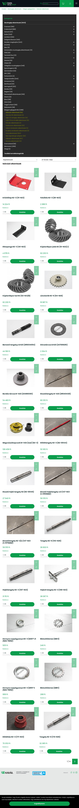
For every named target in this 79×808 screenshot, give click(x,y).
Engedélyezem (39, 803)
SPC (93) (7, 73)
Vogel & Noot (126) (10, 104)
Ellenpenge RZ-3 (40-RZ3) (14, 247)
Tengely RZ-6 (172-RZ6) (50, 737)
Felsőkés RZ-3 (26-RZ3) (50, 198)
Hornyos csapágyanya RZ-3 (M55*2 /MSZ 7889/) (19, 689)
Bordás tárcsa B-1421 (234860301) (18, 394)
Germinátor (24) (10, 71)
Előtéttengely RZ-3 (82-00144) (53, 443)
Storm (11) (7, 97)
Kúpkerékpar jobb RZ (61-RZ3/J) (54, 247)
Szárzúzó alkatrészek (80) (14, 112)
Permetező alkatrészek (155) (14, 94)
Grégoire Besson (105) (12, 39)
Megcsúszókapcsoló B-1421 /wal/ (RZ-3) (20, 443)
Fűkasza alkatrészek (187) (14, 138)
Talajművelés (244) (11, 78)
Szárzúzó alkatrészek (43, 9)
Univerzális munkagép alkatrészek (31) (18, 50)
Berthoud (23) (9, 84)
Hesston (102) (9, 58)
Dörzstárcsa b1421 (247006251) (54, 345)
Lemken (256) (9, 37)
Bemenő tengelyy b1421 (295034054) (19, 345)
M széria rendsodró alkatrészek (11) (17, 130)
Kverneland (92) (10, 143)
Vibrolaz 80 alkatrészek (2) (15, 115)
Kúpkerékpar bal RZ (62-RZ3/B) (16, 296)
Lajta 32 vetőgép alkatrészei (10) (17, 117)
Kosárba (22, 212)
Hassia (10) (8, 60)
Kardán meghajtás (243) (13, 42)
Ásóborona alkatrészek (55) (15, 125)
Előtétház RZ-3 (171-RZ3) (13, 737)
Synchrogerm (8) (10, 68)
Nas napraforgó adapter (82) (16, 136)
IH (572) (7, 45)
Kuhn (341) (8, 34)
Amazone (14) (9, 81)
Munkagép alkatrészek (14, 9)
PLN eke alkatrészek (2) (13, 123)
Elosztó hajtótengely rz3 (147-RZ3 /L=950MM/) (55, 493)
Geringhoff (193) (10, 86)
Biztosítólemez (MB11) (49, 688)
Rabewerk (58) (9, 107)
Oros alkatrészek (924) (13, 133)
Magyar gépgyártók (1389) (14, 110)
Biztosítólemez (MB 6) (49, 639)
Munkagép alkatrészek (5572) (15, 22)
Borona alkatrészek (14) (14, 141)
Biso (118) (7, 99)
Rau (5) (7, 47)
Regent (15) (8, 91)
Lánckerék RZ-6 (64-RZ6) (51, 296)
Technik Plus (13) (10, 55)
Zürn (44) (7, 102)
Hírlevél (65, 772)
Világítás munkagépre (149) (14, 65)
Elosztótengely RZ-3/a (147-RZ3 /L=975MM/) (17, 542)
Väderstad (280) (10, 29)
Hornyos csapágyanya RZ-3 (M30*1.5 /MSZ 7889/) (19, 640)
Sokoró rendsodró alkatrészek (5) (17, 128)
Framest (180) (9, 26)
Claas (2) (7, 63)
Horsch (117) (8, 32)
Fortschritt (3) (9, 76)
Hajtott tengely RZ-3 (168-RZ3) (53, 590)
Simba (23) (8, 89)
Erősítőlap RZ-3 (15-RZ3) (13, 198)
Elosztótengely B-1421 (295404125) (55, 394)
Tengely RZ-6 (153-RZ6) (50, 541)
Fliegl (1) (7, 149)
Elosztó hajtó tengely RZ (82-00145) (18, 492)
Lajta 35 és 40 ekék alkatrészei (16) (17, 120)
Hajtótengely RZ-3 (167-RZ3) (15, 590)
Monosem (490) (10, 146)
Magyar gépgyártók (29, 9)
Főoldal (4, 9)
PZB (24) (7, 52)
